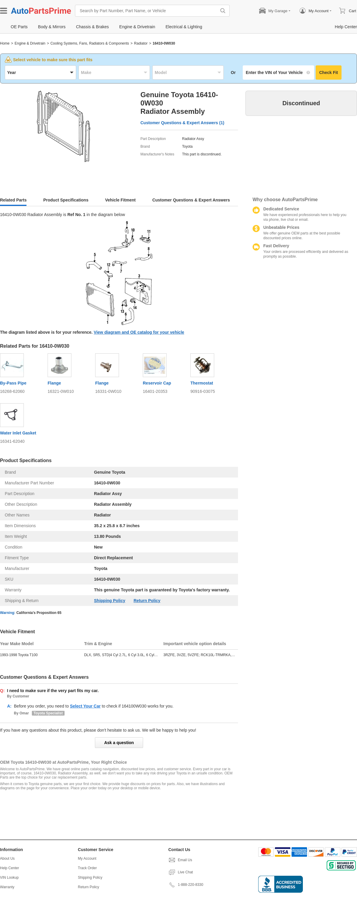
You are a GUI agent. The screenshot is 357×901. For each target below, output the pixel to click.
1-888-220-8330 (185, 885)
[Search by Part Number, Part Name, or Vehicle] (147, 10)
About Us (7, 858)
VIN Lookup (9, 877)
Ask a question (119, 742)
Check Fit (328, 72)
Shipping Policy (109, 600)
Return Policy (147, 600)
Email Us (180, 860)
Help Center (9, 868)
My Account (87, 858)
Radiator (141, 43)
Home (5, 43)
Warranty (7, 887)
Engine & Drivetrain (30, 43)
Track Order (87, 868)
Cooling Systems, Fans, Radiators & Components (89, 43)
